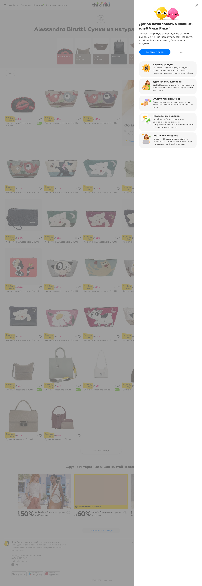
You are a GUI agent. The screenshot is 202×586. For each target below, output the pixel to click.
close (196, 5)
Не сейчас (180, 52)
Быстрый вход (155, 52)
